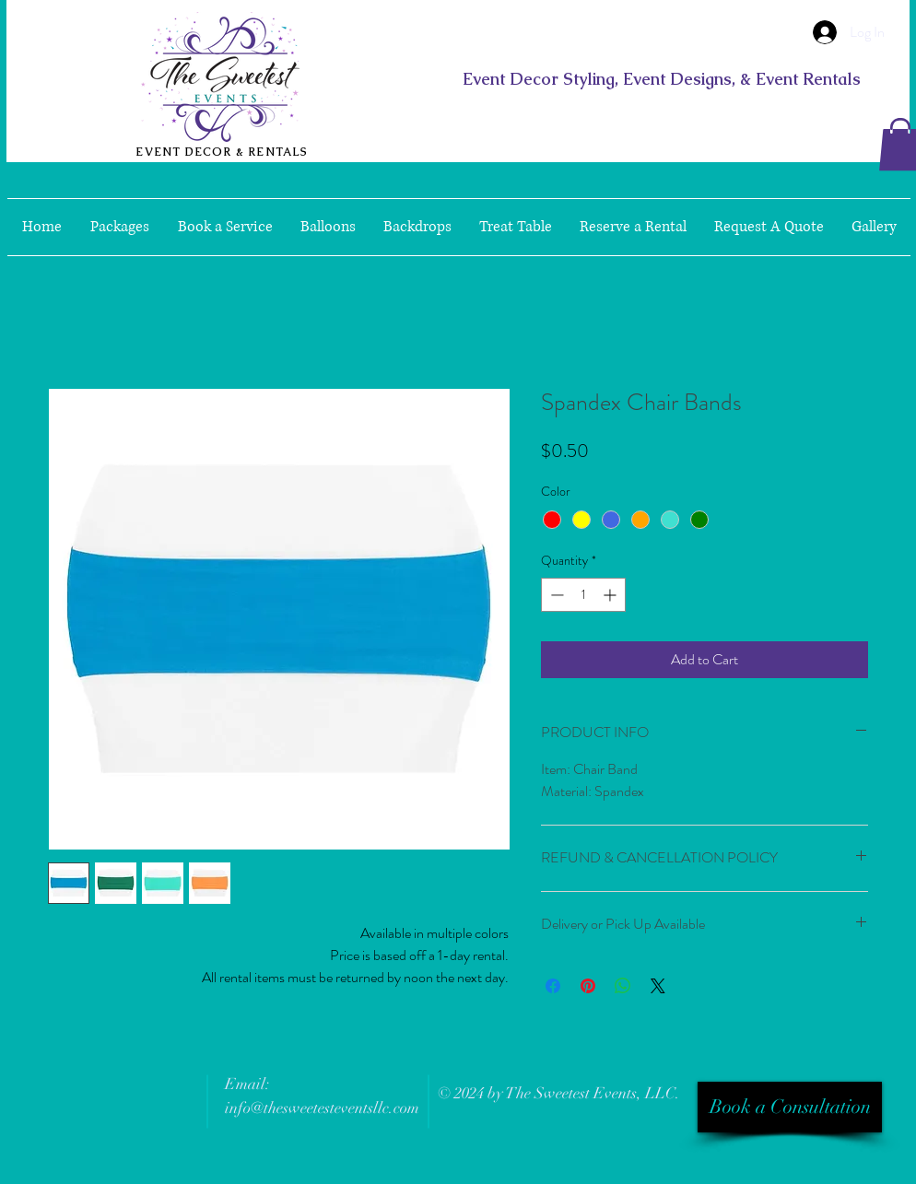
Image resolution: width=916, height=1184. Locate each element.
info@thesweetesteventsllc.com (322, 1108)
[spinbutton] (583, 595)
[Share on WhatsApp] (623, 986)
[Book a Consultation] (790, 1107)
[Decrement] (555, 595)
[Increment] (611, 595)
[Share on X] (658, 986)
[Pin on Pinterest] (588, 986)
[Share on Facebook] (553, 986)
